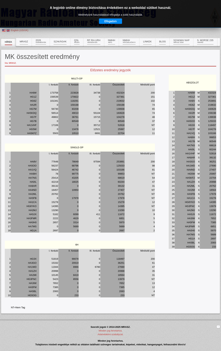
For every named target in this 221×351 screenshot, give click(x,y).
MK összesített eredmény (42, 56)
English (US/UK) (19, 30)
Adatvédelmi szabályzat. (110, 334)
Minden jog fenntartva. (110, 330)
